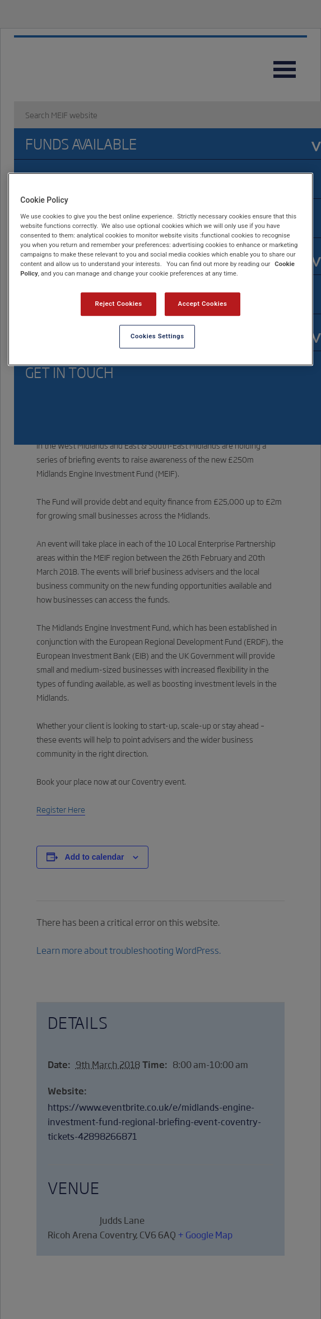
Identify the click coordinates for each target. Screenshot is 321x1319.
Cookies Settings (157, 336)
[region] (160, 269)
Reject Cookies (118, 303)
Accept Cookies (202, 303)
